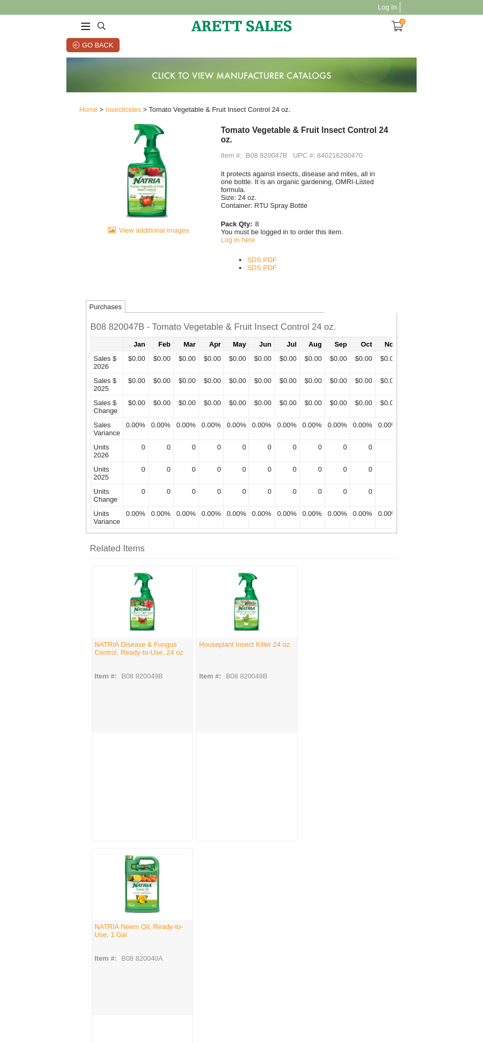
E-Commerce (282, 927)
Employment (62, 936)
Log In (421, 7)
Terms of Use (107, 996)
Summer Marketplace (226, 952)
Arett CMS (278, 920)
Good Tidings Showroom (228, 931)
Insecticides (88, 114)
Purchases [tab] (71, 294)
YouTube (331, 934)
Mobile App (279, 934)
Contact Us (115, 929)
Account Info (171, 927)
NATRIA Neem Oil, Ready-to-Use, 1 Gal (289, 636)
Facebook (332, 920)
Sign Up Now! (396, 940)
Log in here (232, 227)
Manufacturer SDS (125, 943)
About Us (57, 929)
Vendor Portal (373, 996)
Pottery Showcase (234, 941)
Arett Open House (234, 920)
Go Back (76, 45)
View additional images (133, 259)
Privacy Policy (119, 936)
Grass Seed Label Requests (274, 996)
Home (54, 114)
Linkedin (330, 941)
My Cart (165, 934)
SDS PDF (256, 247)
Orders (163, 920)
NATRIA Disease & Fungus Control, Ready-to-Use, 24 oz (101, 640)
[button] (242, 315)
